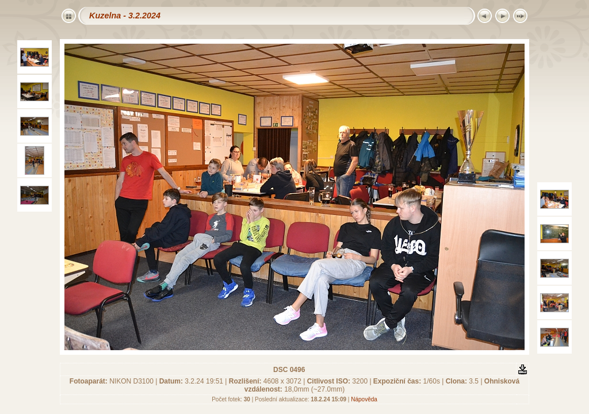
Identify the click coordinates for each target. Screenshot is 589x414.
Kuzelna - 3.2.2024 (124, 15)
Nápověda (364, 399)
